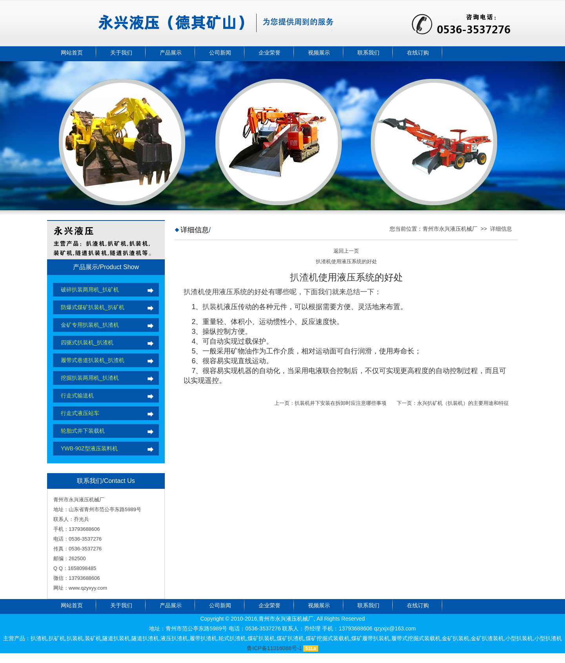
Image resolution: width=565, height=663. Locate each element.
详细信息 (501, 229)
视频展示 (319, 52)
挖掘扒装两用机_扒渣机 (90, 378)
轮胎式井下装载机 (83, 431)
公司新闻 (220, 52)
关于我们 (121, 52)
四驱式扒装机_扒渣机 (87, 342)
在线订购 (418, 52)
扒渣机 (304, 277)
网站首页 (72, 52)
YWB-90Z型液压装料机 (89, 448)
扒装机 (213, 307)
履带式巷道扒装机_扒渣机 (92, 360)
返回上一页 (346, 251)
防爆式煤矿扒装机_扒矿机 (92, 307)
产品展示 (171, 52)
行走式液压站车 (80, 413)
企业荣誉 (270, 52)
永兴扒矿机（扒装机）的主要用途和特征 (463, 403)
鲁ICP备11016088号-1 (274, 648)
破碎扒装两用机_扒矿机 (90, 289)
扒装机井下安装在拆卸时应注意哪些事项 (340, 403)
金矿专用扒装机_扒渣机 (90, 325)
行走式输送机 (77, 395)
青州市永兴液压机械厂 (450, 229)
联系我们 (368, 52)
